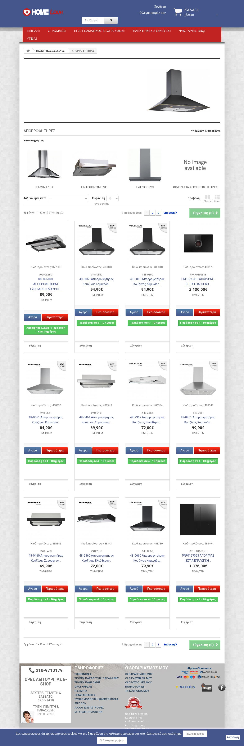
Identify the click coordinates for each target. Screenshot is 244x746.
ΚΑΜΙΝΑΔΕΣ (45, 187)
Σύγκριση (35, 345)
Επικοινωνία (82, 674)
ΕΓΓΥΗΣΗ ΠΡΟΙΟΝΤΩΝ (88, 711)
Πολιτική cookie (195, 733)
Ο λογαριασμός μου (146, 667)
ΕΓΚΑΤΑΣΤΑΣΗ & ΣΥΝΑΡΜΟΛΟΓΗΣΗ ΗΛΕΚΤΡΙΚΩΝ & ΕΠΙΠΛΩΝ (96, 699)
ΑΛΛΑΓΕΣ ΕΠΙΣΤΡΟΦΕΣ (89, 707)
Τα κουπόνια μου (137, 690)
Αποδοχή (233, 737)
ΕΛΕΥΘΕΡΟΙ (145, 187)
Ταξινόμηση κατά (35, 198)
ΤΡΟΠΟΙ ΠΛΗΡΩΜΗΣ (87, 682)
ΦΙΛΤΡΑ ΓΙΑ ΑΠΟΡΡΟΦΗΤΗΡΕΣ (195, 187)
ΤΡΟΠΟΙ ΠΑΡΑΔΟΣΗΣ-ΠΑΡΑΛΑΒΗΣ (96, 678)
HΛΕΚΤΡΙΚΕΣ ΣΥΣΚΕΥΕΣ (50, 50)
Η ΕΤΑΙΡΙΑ (80, 690)
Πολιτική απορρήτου (112, 740)
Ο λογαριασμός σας (153, 12)
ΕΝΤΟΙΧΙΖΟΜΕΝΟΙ (94, 187)
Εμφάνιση (98, 198)
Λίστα (217, 199)
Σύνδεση (160, 6)
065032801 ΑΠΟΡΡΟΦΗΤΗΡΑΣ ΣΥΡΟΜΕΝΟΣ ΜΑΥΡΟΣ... (46, 284)
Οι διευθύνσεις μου (138, 678)
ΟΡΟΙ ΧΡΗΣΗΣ (83, 686)
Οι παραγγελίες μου (139, 674)
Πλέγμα (207, 199)
